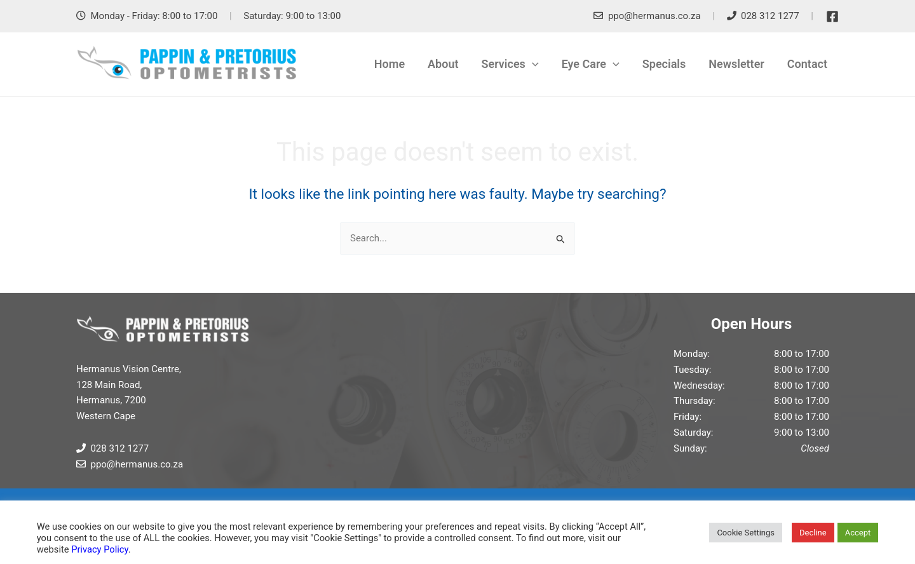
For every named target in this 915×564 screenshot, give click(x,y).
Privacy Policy (99, 549)
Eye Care (591, 64)
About (443, 63)
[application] (532, 64)
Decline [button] (813, 532)
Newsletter (736, 63)
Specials (664, 63)
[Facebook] (832, 16)
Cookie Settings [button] (746, 532)
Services (510, 64)
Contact (807, 63)
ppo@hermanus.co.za (654, 16)
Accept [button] (858, 532)
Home (389, 63)
